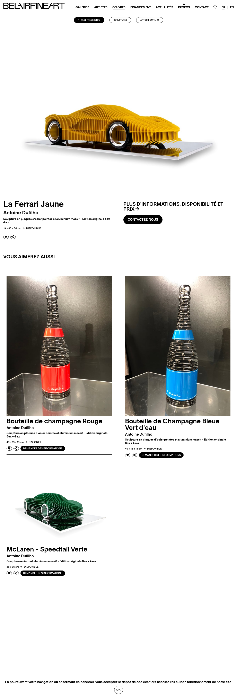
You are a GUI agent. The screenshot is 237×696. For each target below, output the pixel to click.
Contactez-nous (143, 219)
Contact (202, 7)
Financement (140, 7)
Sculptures (120, 20)
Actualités (164, 7)
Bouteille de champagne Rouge (55, 421)
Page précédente (89, 20)
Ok (118, 689)
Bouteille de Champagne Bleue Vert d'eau (172, 424)
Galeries (82, 7)
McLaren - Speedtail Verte (47, 549)
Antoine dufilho (149, 20)
